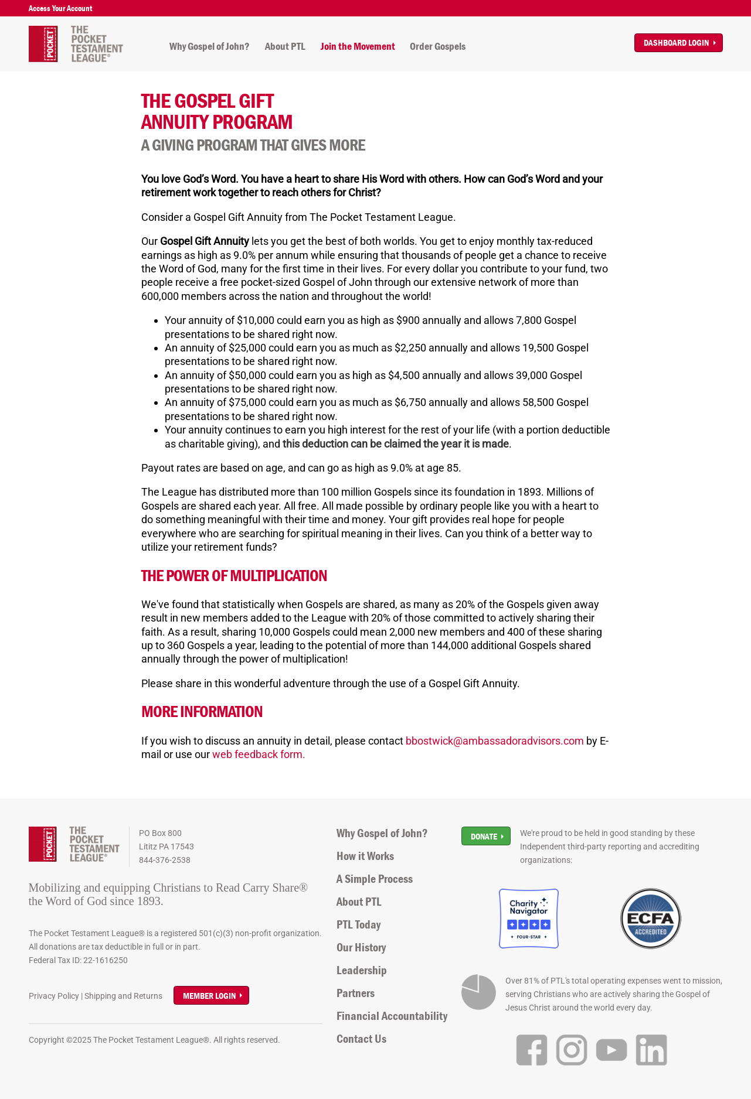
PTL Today (358, 924)
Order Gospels (437, 46)
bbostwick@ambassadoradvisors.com (495, 741)
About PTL (285, 46)
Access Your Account (60, 8)
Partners (356, 993)
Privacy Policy (54, 996)
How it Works (365, 855)
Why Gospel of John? (209, 46)
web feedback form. (258, 754)
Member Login (209, 996)
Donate (484, 836)
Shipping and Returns (123, 996)
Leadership (362, 970)
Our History (361, 947)
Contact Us (361, 1038)
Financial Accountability (392, 1015)
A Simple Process (375, 878)
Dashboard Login (676, 42)
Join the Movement (358, 46)
